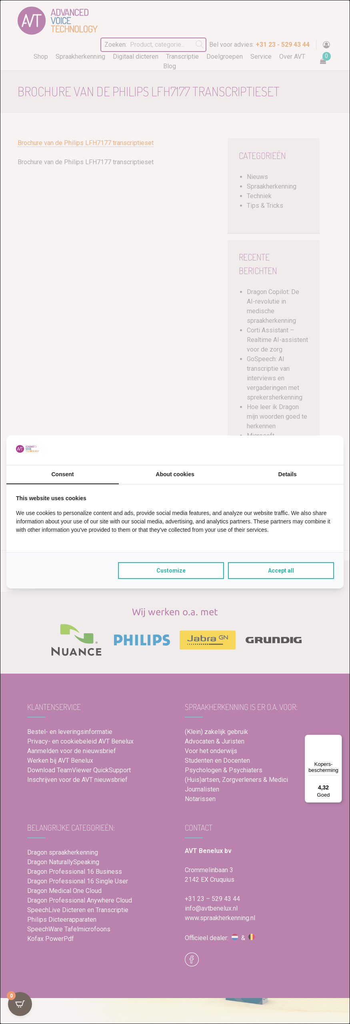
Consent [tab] (63, 474)
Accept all (281, 570)
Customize (171, 570)
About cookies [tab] (175, 474)
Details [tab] (287, 474)
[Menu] (337, 739)
